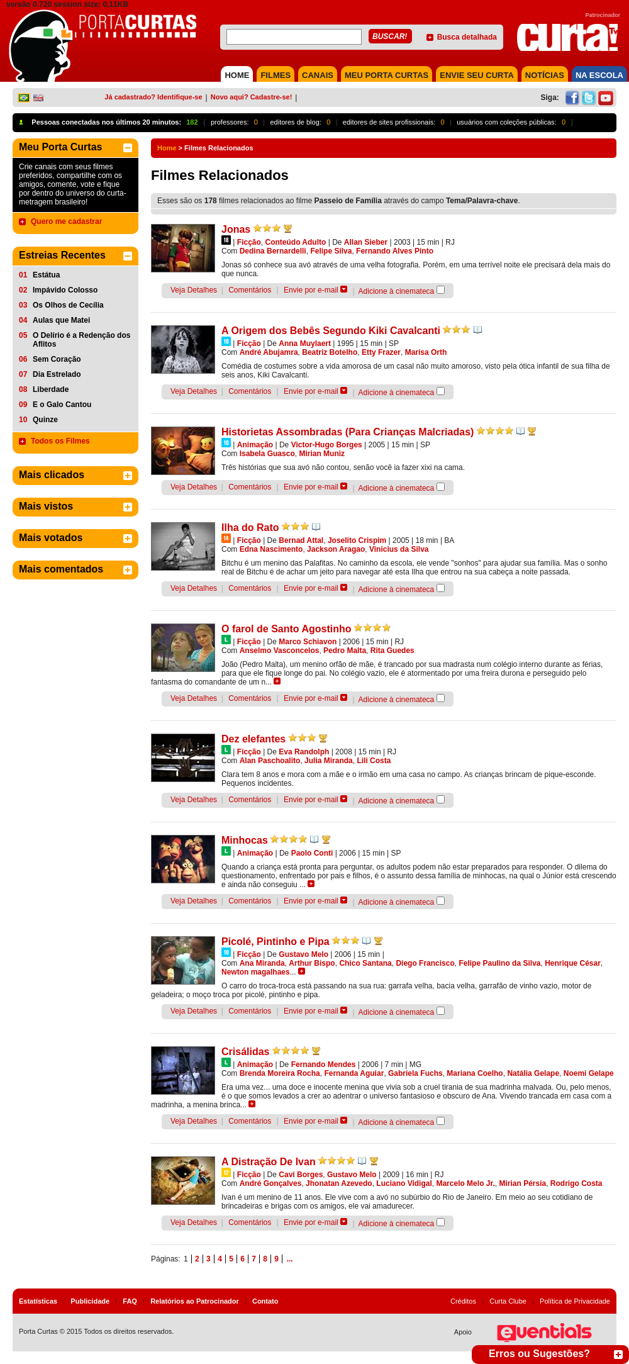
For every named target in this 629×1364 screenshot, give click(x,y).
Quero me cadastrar (66, 221)
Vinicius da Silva (399, 549)
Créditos (463, 1301)
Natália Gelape (533, 1073)
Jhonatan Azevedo (339, 1183)
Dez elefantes (253, 739)
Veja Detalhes (193, 290)
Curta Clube (507, 1301)
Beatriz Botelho (329, 352)
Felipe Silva (331, 251)
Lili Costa (374, 760)
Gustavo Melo (303, 954)
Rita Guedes (392, 650)
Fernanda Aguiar (354, 1073)
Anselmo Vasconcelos (280, 650)
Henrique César (573, 963)
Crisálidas (245, 1051)
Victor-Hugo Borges (326, 444)
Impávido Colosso (65, 290)
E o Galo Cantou (62, 404)
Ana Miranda (262, 963)
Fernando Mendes (323, 1064)
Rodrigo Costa (576, 1183)
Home (167, 148)
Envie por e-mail (311, 290)
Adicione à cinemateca (397, 291)
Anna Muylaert (305, 343)
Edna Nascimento (271, 549)
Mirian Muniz (322, 453)
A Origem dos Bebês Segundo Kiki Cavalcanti (330, 330)
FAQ (130, 1301)
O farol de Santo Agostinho (286, 628)
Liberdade (51, 389)
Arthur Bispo (312, 963)
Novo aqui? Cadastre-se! (251, 97)
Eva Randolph (304, 751)
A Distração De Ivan (268, 1161)
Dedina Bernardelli (273, 251)
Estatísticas (38, 1301)
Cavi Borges (301, 1174)
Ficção (249, 242)
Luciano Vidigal (403, 1183)
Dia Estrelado (57, 374)
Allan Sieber (365, 242)
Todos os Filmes (60, 441)
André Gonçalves (271, 1183)
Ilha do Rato (250, 527)
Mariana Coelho (475, 1073)
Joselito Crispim (357, 540)
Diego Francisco (425, 963)
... (290, 1259)
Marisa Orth (426, 352)
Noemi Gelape (589, 1073)
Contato (265, 1301)
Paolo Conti (312, 853)
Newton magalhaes (255, 972)
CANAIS (317, 75)
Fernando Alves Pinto (394, 251)
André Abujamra (269, 352)
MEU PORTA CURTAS (386, 75)
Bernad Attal (301, 540)
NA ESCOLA (599, 75)
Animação (255, 444)
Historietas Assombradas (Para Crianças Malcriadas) (347, 432)
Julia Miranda (328, 760)
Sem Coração (57, 359)
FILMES (275, 75)
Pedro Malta (344, 650)
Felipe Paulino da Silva (499, 963)
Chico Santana (365, 963)
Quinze (45, 419)
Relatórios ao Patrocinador (194, 1301)
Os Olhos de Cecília (68, 305)
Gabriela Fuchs (415, 1073)
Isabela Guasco (267, 453)
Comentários (249, 290)
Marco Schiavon (308, 641)
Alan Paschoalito (270, 760)
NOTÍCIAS (544, 75)
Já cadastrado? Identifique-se (153, 97)
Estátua (46, 275)
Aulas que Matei (61, 320)
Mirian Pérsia (522, 1183)
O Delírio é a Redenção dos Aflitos (81, 340)
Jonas (235, 229)
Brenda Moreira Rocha (280, 1073)
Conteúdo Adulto (295, 242)
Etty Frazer (381, 352)
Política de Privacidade (575, 1301)
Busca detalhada (467, 37)
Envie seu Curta (477, 75)
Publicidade (89, 1301)
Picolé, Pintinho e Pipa (275, 941)
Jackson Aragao (336, 549)
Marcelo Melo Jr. (465, 1183)
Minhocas (244, 840)
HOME (237, 75)
